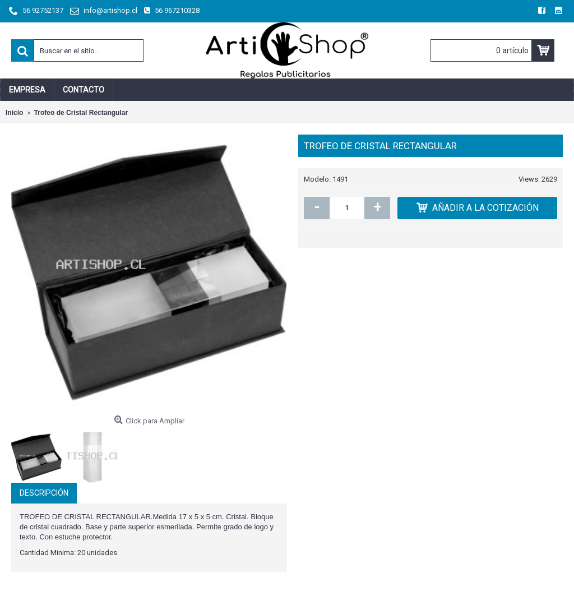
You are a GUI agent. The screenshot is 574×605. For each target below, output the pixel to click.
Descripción (44, 492)
